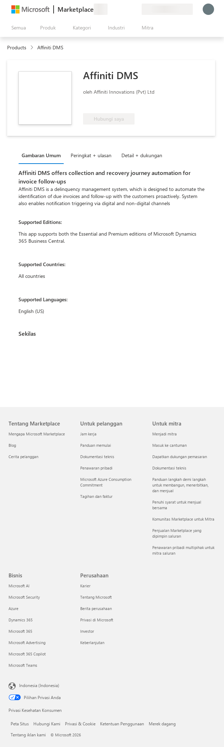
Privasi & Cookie (80, 723)
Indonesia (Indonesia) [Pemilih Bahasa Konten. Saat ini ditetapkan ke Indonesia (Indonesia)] (39, 685)
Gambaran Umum (41, 155)
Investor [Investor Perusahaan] (87, 631)
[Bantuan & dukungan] (119, 9)
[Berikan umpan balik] (110, 9)
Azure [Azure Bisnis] (13, 608)
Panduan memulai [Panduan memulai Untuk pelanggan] (95, 445)
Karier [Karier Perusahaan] (85, 585)
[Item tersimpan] (127, 9)
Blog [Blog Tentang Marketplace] (12, 445)
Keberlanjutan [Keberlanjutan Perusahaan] (92, 642)
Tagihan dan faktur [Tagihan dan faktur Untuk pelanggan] (96, 496)
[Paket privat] (136, 9)
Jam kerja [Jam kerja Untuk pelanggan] (88, 433)
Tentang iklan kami (28, 734)
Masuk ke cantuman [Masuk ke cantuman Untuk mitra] (169, 445)
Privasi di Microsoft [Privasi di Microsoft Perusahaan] (96, 619)
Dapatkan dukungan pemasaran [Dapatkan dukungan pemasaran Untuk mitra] (179, 456)
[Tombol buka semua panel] (17, 27)
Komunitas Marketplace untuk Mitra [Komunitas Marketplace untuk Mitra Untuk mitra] (183, 519)
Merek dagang (162, 723)
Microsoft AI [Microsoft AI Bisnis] (19, 585)
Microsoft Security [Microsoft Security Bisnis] (24, 597)
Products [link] (16, 47)
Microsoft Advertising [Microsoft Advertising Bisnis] (27, 642)
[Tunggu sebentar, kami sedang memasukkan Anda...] (208, 9)
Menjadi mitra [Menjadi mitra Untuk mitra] (164, 433)
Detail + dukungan (141, 155)
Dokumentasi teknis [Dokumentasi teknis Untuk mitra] (169, 468)
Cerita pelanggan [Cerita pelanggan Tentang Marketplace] (23, 456)
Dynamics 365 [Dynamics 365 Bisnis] (21, 619)
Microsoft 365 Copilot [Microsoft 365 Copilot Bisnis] (27, 654)
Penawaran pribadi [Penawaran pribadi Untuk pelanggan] (96, 468)
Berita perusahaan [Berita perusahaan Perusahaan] (96, 608)
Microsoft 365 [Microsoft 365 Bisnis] (20, 631)
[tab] (42, 155)
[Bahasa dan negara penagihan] (167, 9)
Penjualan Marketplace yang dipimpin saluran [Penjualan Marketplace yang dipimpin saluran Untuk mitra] (176, 533)
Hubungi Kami (46, 723)
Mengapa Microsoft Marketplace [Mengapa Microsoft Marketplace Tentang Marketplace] (37, 433)
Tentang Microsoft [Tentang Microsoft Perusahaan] (96, 597)
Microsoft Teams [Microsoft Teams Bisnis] (23, 665)
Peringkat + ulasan (91, 155)
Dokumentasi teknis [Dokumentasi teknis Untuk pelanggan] (97, 456)
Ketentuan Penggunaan (122, 723)
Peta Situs (20, 723)
